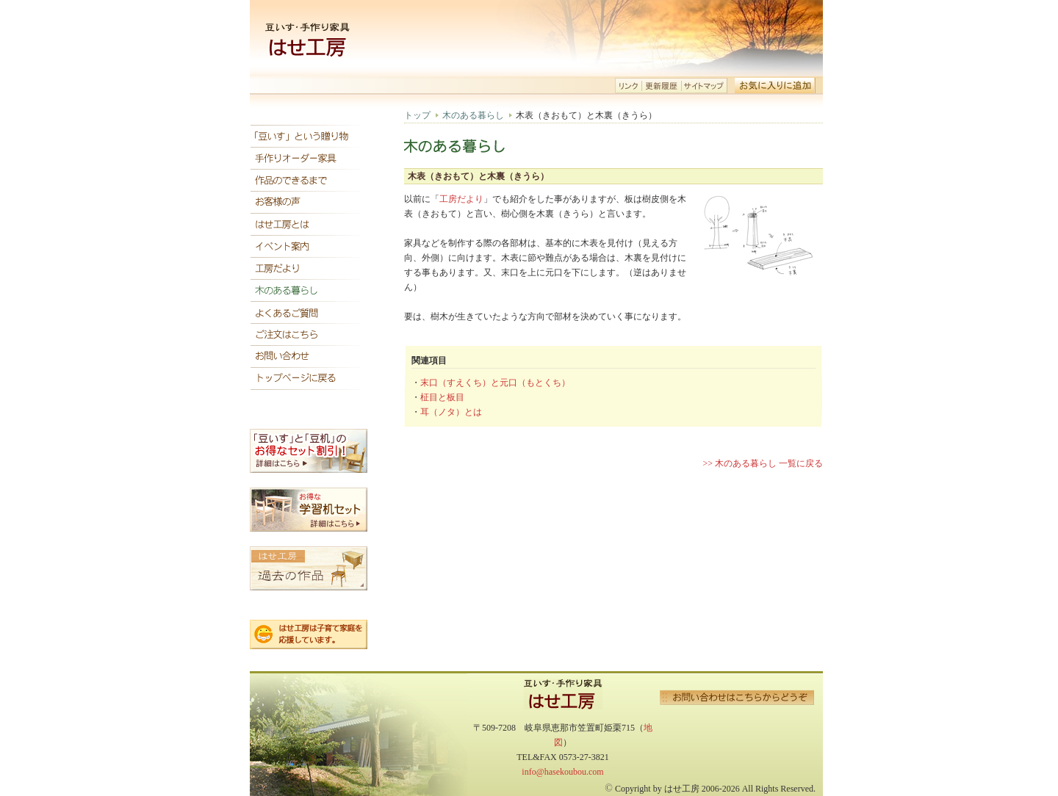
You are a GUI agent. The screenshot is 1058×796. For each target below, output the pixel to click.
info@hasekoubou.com (562, 772)
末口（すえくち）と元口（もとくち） (495, 382)
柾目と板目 (442, 397)
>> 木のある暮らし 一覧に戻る (762, 463)
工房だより (461, 199)
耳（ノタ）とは (451, 412)
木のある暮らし (473, 115)
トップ (417, 115)
